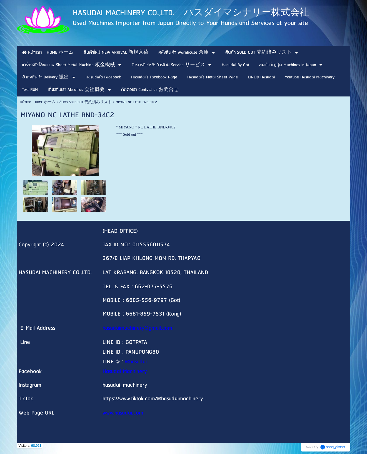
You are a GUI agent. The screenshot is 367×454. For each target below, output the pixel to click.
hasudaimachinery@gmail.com (137, 328)
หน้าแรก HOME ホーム (38, 102)
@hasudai (136, 362)
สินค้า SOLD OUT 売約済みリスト (85, 102)
